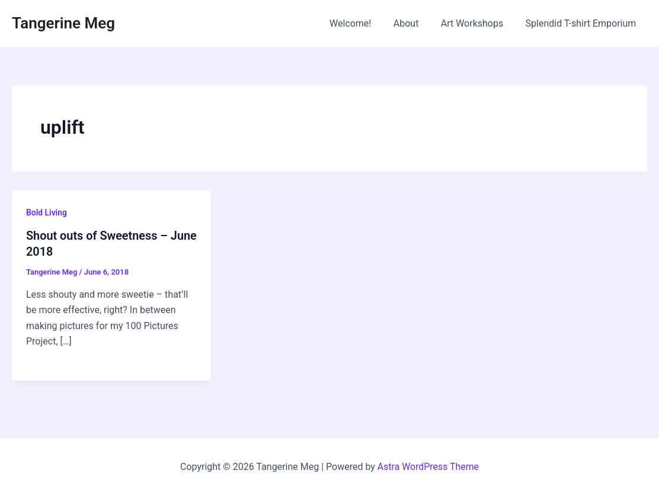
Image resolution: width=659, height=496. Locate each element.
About (414, 23)
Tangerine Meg (63, 23)
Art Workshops (477, 23)
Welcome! (361, 23)
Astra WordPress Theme (428, 466)
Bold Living (46, 212)
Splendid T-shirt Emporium (582, 23)
